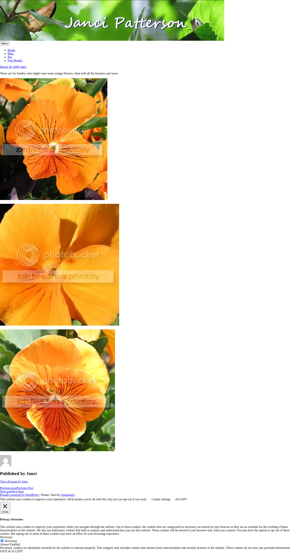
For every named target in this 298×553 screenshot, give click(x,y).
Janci (23, 67)
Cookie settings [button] (160, 499)
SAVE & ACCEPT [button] (11, 551)
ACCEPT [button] (181, 499)
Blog (10, 53)
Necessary (11, 541)
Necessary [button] (6, 537)
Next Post (12, 491)
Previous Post (16, 488)
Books (11, 50)
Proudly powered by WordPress (19, 494)
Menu (5, 43)
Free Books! (15, 60)
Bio (10, 57)
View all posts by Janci (14, 481)
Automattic (67, 494)
